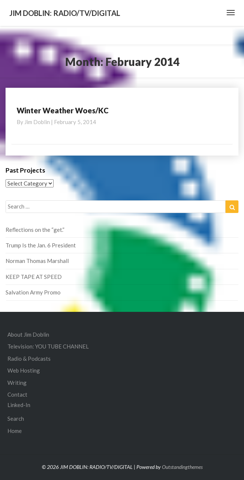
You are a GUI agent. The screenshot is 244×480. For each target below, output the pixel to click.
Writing (17, 382)
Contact (17, 394)
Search (15, 418)
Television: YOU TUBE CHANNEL (48, 346)
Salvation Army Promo (33, 292)
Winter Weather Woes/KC (63, 110)
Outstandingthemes (182, 467)
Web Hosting (23, 370)
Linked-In (18, 404)
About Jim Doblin (28, 334)
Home (14, 430)
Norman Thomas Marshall (37, 260)
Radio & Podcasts (29, 358)
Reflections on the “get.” (35, 229)
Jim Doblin (37, 122)
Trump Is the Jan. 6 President (41, 245)
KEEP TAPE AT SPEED (34, 276)
